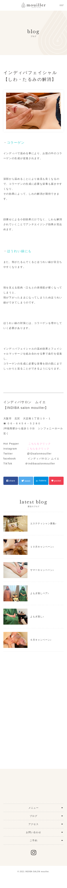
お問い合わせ (33, 832)
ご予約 (33, 840)
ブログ (33, 816)
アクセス (33, 824)
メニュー (33, 807)
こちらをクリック (39, 443)
